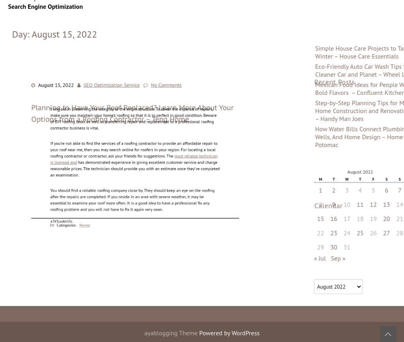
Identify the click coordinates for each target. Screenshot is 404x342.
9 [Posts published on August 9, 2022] (388, 204)
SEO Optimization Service (113, 90)
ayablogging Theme (171, 333)
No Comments (164, 90)
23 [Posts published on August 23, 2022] (388, 233)
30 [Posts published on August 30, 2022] (388, 247)
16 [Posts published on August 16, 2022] (388, 219)
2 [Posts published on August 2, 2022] (388, 190)
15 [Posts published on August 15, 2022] (375, 219)
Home (91, 220)
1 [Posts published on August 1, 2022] (375, 190)
